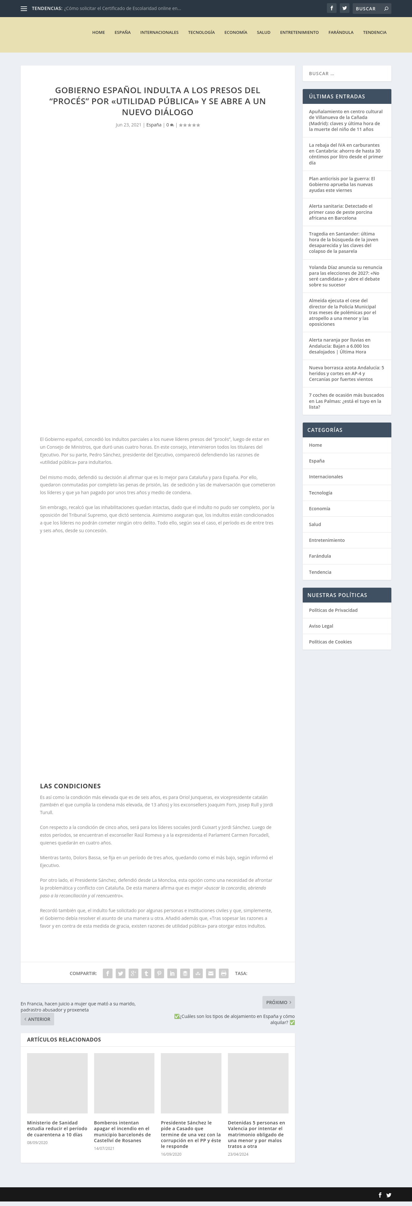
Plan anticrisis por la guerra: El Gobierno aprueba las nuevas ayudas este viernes (342, 188)
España (123, 36)
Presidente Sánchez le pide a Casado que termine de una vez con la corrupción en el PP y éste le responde (191, 1139)
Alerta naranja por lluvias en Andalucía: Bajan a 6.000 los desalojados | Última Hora (340, 350)
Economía (235, 36)
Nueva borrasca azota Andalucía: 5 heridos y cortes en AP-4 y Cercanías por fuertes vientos (346, 378)
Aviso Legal (321, 630)
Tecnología (201, 36)
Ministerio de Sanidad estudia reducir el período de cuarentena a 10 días (57, 1133)
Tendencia (375, 36)
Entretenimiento (299, 36)
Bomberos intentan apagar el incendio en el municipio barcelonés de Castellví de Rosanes (122, 1136)
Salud (263, 36)
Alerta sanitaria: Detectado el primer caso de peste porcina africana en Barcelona (341, 216)
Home (98, 36)
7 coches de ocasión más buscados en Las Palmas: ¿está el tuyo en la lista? (346, 405)
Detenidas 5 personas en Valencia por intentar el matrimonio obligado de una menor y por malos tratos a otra (256, 1139)
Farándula (341, 36)
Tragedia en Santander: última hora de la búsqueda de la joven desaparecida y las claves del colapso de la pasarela (343, 247)
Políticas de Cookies (330, 646)
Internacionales (159, 36)
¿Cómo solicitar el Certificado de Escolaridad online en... (122, 8)
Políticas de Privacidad (333, 614)
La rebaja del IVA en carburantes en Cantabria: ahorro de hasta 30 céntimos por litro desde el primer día (346, 158)
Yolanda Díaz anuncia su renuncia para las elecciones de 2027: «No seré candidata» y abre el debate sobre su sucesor (345, 280)
